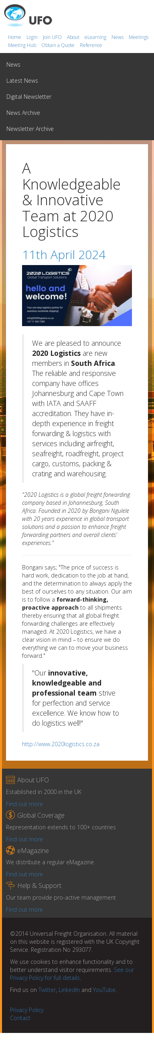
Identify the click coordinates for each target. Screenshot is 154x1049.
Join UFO (53, 37)
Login (32, 37)
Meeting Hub (22, 45)
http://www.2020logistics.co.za (60, 744)
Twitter (47, 990)
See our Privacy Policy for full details (72, 974)
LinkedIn (69, 990)
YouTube (104, 990)
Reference (91, 45)
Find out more (24, 804)
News (118, 37)
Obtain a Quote (58, 45)
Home (15, 37)
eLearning (96, 37)
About (74, 37)
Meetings (138, 37)
